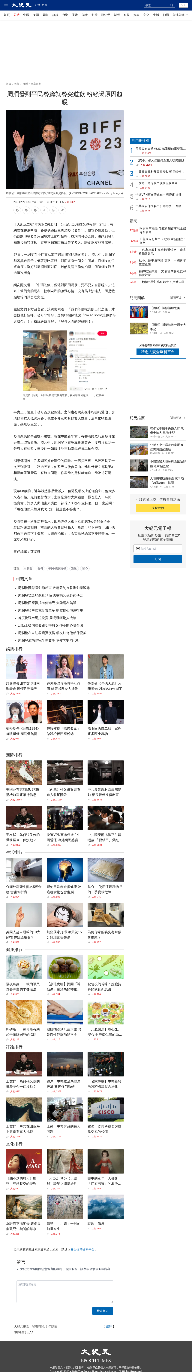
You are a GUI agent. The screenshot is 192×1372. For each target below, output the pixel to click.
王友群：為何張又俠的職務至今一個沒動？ (160, 184)
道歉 (74, 568)
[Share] (8, 693)
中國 (26, 15)
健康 (85, 15)
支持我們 (158, 508)
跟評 (109, 1326)
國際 (46, 15)
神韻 (166, 15)
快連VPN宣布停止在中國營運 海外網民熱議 (160, 195)
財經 (117, 15)
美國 (36, 15)
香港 (75, 15)
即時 (17, 15)
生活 (156, 15)
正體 (37, 4)
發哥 (40, 568)
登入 (183, 5)
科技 (127, 15)
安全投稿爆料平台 (82, 1249)
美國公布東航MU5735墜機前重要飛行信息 (161, 149)
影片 (95, 15)
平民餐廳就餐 (57, 568)
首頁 (7, 15)
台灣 (65, 15)
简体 (44, 5)
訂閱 (158, 559)
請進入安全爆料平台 (158, 352)
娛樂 (137, 15)
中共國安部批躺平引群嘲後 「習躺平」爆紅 (158, 206)
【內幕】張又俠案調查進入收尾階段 (160, 160)
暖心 (85, 568)
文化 (146, 15)
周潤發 (27, 568)
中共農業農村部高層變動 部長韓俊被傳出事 (160, 172)
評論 (55, 15)
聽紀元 (105, 15)
